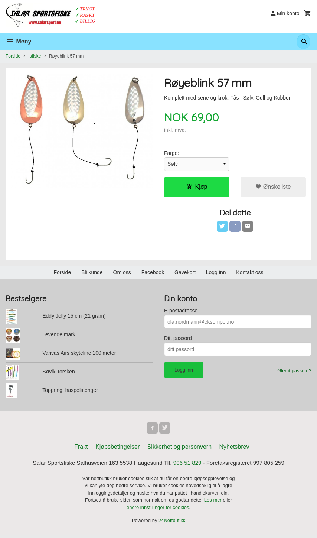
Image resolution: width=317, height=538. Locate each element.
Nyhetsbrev (234, 449)
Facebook (152, 274)
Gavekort (185, 274)
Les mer (213, 502)
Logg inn (216, 274)
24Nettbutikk (171, 523)
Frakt (81, 449)
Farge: (171, 153)
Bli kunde (92, 274)
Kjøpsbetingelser (117, 449)
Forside (13, 56)
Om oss (122, 274)
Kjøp (196, 187)
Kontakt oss (249, 274)
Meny (18, 41)
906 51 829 (189, 465)
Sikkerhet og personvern (179, 449)
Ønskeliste (273, 187)
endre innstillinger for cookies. (158, 510)
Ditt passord (178, 340)
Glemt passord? (294, 372)
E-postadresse (180, 312)
